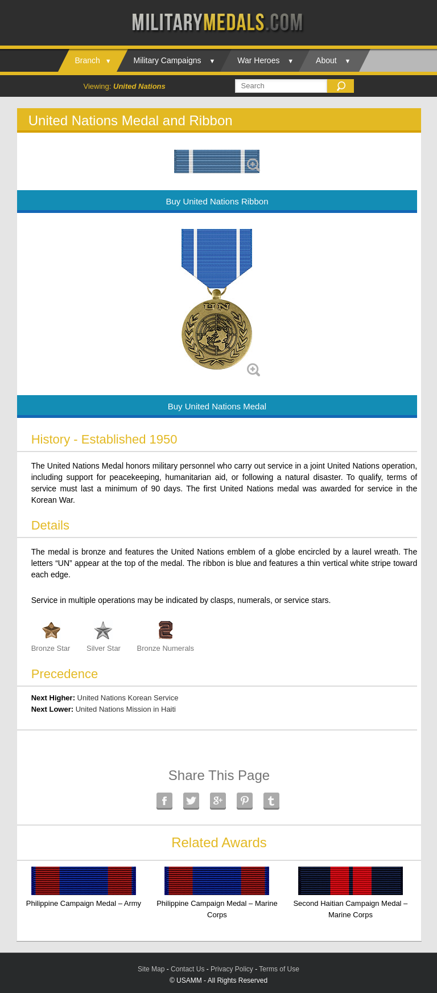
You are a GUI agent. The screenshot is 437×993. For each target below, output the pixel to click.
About (326, 60)
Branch (87, 60)
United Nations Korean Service (128, 698)
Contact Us (187, 969)
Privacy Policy (232, 969)
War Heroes (258, 60)
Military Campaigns (167, 60)
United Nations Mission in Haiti (126, 709)
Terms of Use (279, 969)
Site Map (151, 969)
